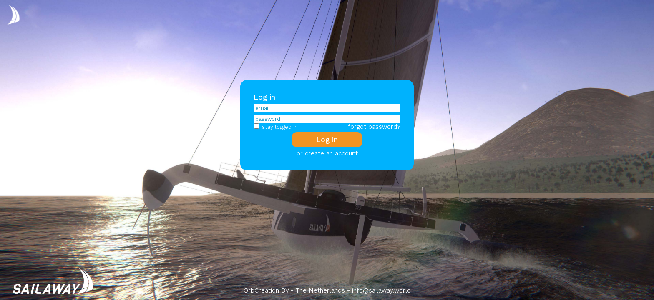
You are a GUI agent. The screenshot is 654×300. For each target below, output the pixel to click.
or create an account (327, 153)
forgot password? (374, 126)
